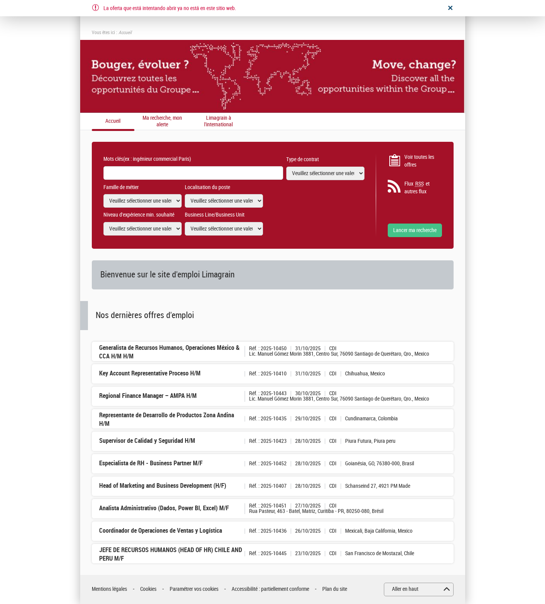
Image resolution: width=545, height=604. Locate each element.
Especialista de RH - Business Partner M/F (151, 463)
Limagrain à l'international (218, 121)
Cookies (148, 589)
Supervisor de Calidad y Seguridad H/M (147, 440)
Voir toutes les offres (419, 161)
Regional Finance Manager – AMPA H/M (148, 395)
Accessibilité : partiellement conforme (270, 589)
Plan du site (334, 589)
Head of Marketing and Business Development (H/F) (162, 485)
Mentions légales (109, 589)
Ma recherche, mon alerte (162, 121)
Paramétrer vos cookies (194, 589)
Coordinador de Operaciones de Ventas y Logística (160, 530)
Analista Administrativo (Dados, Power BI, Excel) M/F (164, 508)
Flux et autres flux (417, 187)
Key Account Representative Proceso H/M (150, 373)
